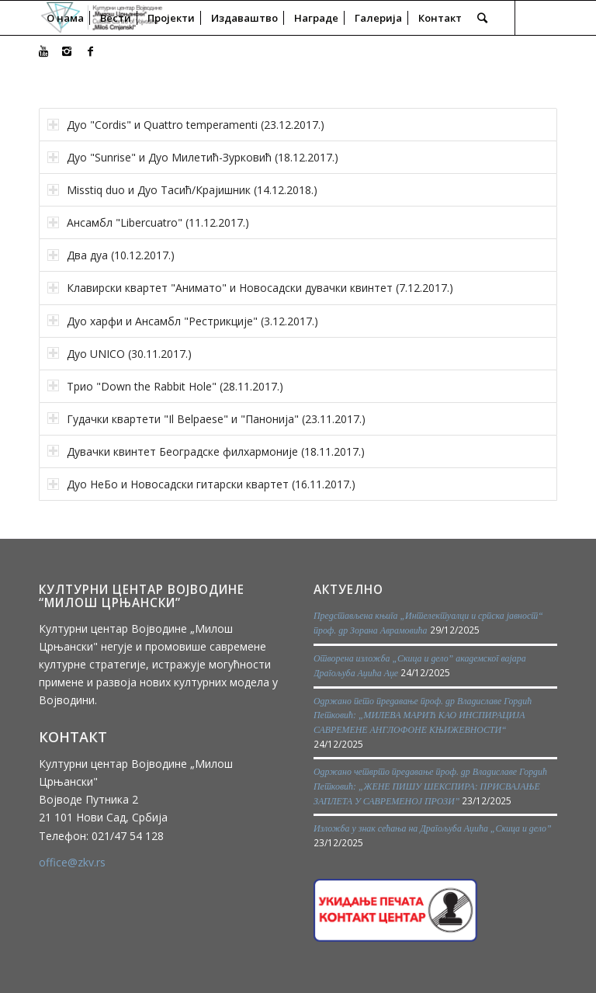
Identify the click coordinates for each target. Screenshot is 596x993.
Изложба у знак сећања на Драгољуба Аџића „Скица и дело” (433, 828)
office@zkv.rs (72, 862)
